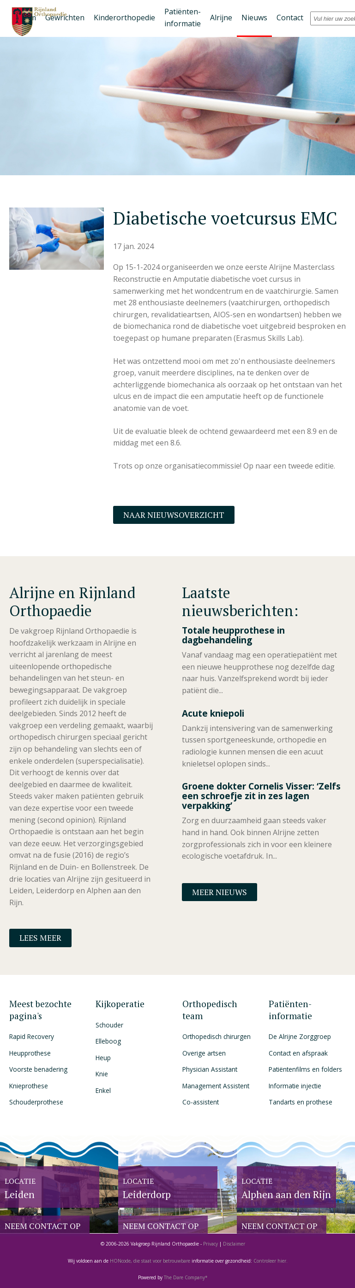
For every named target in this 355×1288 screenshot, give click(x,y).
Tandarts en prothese (300, 1102)
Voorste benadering (38, 1069)
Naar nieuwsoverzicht (173, 515)
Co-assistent (200, 1102)
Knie (102, 1073)
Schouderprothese (36, 1102)
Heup (103, 1057)
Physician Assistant (209, 1069)
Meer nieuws (219, 892)
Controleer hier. (270, 1261)
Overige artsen (204, 1053)
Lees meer (40, 937)
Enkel (103, 1090)
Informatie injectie (295, 1085)
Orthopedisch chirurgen (216, 1036)
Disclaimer (234, 1244)
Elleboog (108, 1041)
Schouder (109, 1025)
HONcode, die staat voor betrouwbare (151, 1261)
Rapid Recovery (31, 1036)
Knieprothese (28, 1085)
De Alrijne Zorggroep (300, 1036)
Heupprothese (30, 1053)
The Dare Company (184, 1277)
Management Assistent (215, 1085)
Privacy (210, 1244)
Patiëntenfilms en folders (305, 1069)
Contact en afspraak (298, 1053)
